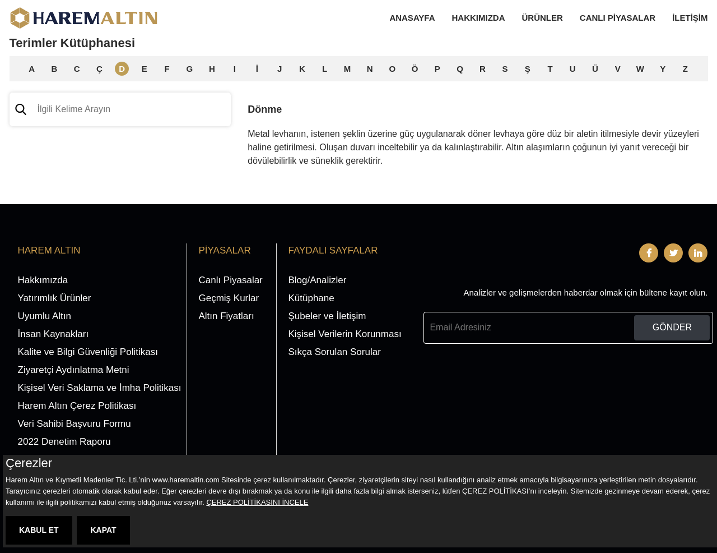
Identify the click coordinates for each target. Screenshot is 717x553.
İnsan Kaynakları (53, 334)
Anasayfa (412, 17)
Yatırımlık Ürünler (54, 298)
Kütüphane (311, 298)
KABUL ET (39, 530)
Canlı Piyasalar (617, 17)
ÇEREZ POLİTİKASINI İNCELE (257, 502)
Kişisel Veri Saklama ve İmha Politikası (99, 388)
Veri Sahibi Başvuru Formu (74, 423)
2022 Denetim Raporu (64, 441)
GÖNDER (672, 327)
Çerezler (29, 463)
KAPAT (103, 530)
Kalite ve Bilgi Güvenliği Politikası (88, 352)
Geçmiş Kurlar (228, 298)
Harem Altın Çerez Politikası (77, 405)
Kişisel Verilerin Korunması (344, 334)
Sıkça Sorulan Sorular (334, 352)
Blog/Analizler (317, 280)
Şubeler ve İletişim (327, 316)
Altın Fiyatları (226, 316)
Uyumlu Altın (44, 316)
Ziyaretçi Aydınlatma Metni (73, 370)
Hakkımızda (478, 17)
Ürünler (542, 17)
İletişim (689, 17)
